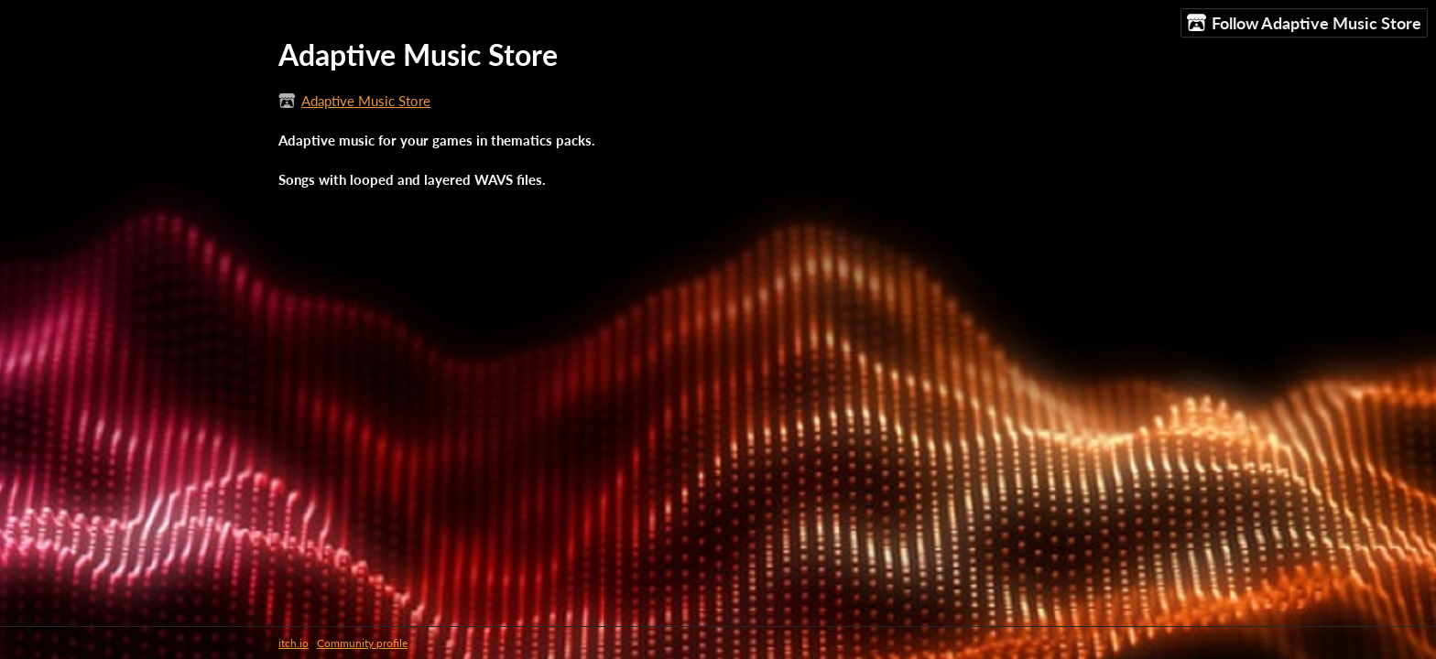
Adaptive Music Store (365, 100)
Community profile (362, 643)
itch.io (293, 643)
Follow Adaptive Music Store (1304, 23)
